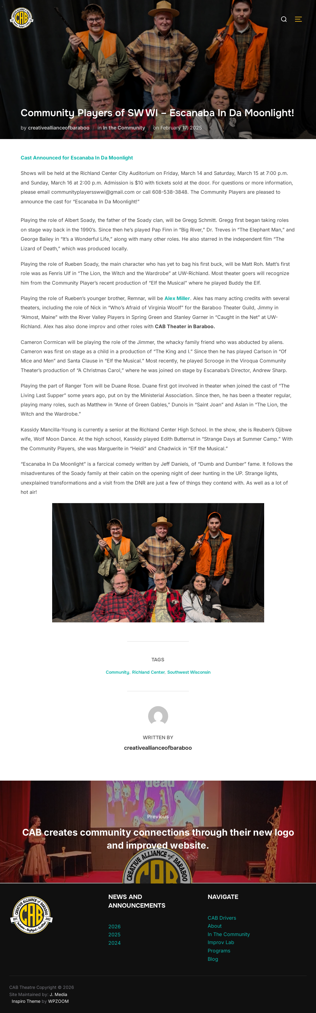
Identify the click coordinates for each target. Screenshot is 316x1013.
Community (117, 672)
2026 (114, 926)
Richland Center (148, 672)
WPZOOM (58, 1001)
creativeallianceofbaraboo (58, 128)
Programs (219, 950)
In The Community (229, 934)
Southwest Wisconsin (188, 672)
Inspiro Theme (26, 1001)
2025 (114, 934)
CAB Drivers (222, 918)
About (215, 926)
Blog (213, 959)
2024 (114, 943)
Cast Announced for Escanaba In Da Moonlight (77, 158)
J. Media (57, 994)
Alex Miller (177, 298)
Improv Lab (221, 942)
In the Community (124, 128)
